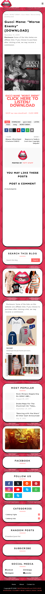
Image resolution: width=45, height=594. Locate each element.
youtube (28, 573)
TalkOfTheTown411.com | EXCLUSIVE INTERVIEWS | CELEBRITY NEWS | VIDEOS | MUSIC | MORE (22, 589)
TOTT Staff (27, 163)
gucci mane (27, 122)
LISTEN (36, 122)
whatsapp (28, 570)
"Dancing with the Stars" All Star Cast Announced (27, 414)
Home (6, 14)
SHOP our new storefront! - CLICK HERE (22, 113)
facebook (9, 570)
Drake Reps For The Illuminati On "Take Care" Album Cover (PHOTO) (25, 405)
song (15, 124)
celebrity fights (23, 514)
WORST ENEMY (15, 14)
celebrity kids (23, 518)
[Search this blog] (18, 260)
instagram (10, 573)
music (8, 124)
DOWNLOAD (16, 122)
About (21, 584)
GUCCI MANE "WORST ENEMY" (22, 101)
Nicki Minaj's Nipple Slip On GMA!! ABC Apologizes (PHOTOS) (27, 395)
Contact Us (31, 584)
